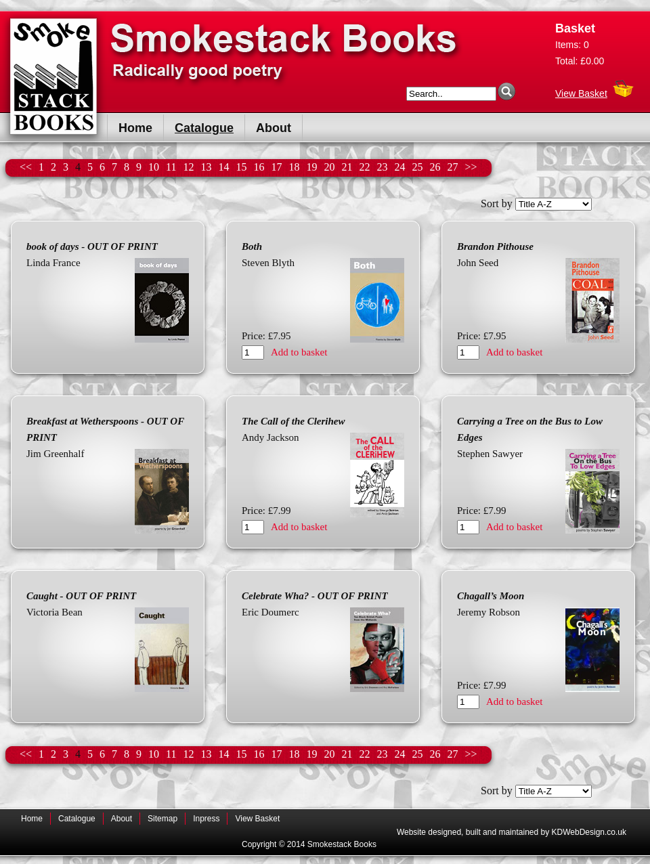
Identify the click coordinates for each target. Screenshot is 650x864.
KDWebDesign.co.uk (589, 832)
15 (241, 167)
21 (346, 167)
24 (399, 167)
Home (135, 128)
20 (329, 167)
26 (434, 167)
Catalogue (204, 128)
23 (381, 167)
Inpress (206, 818)
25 (417, 167)
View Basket (581, 90)
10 (153, 167)
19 (311, 167)
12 (188, 167)
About (273, 128)
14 (223, 167)
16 (258, 167)
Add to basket (299, 352)
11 (171, 167)
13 (205, 167)
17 (276, 167)
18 (293, 167)
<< (26, 167)
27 (452, 167)
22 (364, 167)
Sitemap (162, 818)
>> (470, 167)
